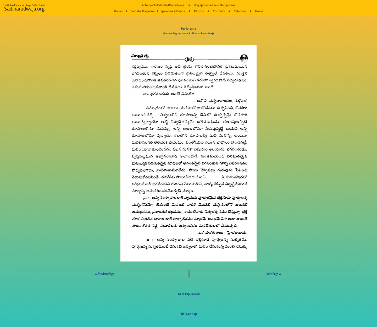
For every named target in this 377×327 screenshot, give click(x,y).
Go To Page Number (189, 294)
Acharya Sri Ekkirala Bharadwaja (163, 5)
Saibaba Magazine (142, 11)
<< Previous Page (104, 273)
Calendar (240, 11)
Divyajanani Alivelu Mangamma (214, 5)
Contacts (219, 11)
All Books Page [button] (189, 314)
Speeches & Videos (172, 11)
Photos (199, 11)
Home (259, 11)
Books (118, 11)
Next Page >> (274, 273)
